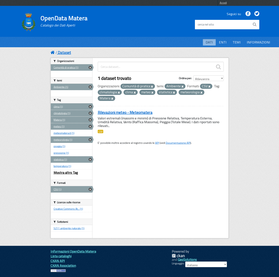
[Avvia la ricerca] (254, 24)
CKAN (178, 256)
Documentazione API (178, 143)
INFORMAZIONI (258, 42)
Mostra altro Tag (66, 172)
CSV (100, 131)
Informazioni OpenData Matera (73, 251)
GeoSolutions (187, 259)
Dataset (64, 52)
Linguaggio (178, 263)
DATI (209, 42)
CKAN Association (63, 265)
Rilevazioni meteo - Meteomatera (125, 112)
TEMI (237, 42)
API (157, 143)
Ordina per (185, 78)
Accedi (223, 3)
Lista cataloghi (61, 256)
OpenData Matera (63, 21)
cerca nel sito (206, 24)
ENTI (223, 42)
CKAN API (58, 260)
